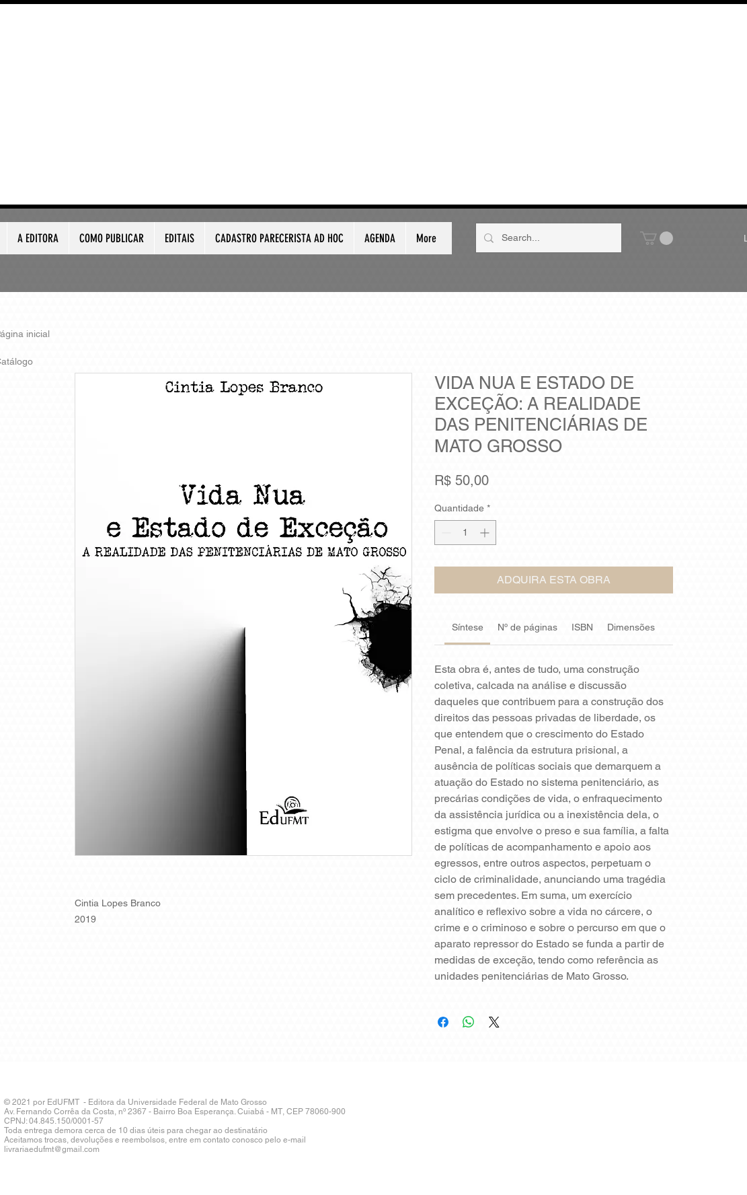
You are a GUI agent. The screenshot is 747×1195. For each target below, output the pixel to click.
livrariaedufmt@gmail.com (52, 1149)
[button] (656, 238)
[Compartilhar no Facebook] (443, 1022)
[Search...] (547, 237)
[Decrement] (444, 532)
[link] (467, 627)
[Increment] (485, 532)
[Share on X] (494, 1022)
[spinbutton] (465, 532)
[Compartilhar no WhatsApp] (469, 1022)
